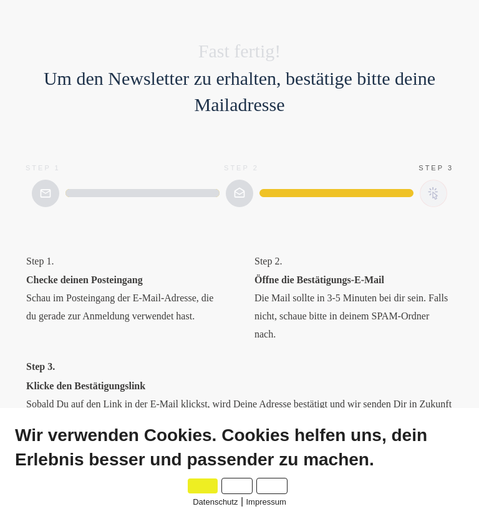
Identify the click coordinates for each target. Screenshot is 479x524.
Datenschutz (215, 502)
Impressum (266, 502)
